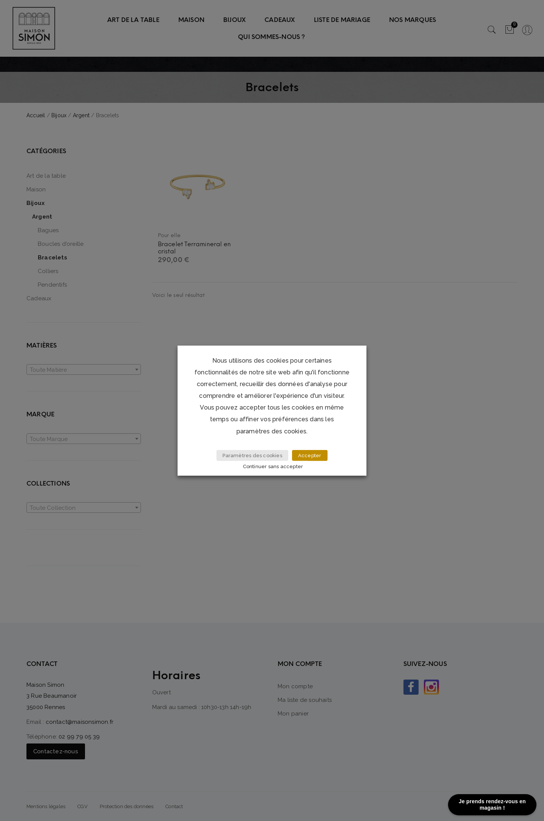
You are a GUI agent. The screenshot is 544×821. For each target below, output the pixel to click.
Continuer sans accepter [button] (273, 466)
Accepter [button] (309, 455)
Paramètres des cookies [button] (252, 455)
